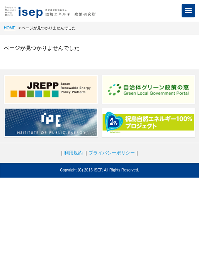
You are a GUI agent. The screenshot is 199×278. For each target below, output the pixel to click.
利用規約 (73, 153)
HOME (9, 28)
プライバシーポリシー (111, 153)
